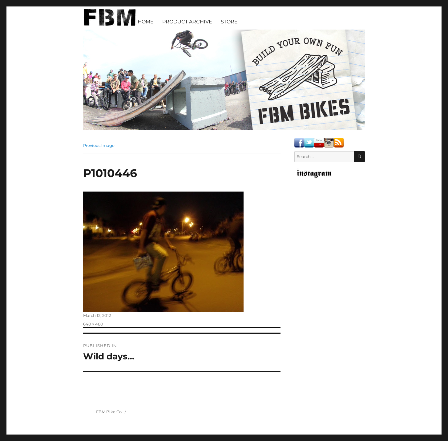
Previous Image (99, 145)
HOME (146, 22)
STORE (229, 22)
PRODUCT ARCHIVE (187, 22)
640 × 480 (93, 324)
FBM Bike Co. (109, 411)
